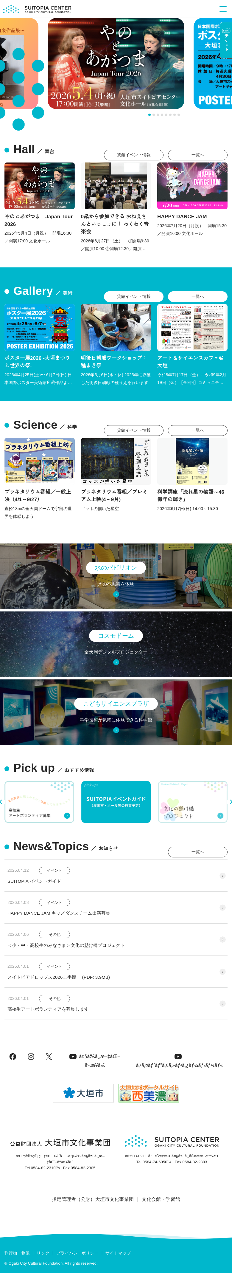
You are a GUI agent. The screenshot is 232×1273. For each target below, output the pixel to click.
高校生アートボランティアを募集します (48, 1009)
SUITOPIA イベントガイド (34, 881)
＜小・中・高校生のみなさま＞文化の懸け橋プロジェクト (66, 945)
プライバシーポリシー (77, 1253)
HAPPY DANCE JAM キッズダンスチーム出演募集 (58, 913)
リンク (43, 1253)
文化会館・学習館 (161, 1199)
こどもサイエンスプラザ (116, 703)
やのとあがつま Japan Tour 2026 (38, 220)
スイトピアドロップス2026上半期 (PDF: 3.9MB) (58, 977)
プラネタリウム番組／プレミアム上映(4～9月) (114, 496)
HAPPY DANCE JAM (182, 216)
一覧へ (197, 154)
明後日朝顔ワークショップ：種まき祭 (114, 362)
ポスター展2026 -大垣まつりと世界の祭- (37, 362)
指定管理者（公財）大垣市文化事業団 (93, 1199)
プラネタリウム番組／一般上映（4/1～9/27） (37, 496)
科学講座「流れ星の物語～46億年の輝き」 (190, 496)
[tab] (149, 115)
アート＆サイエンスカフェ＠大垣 (190, 362)
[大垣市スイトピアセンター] (37, 8)
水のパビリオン (116, 567)
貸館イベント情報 (134, 154)
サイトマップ (118, 1253)
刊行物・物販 (17, 1253)
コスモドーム (116, 635)
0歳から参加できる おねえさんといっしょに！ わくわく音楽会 (115, 224)
